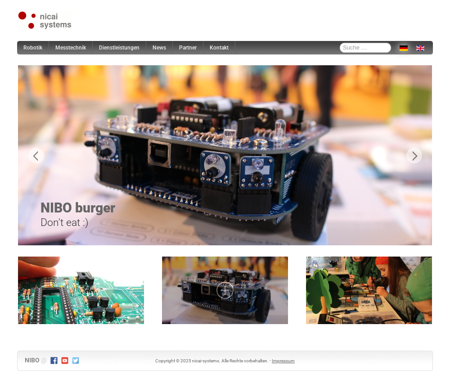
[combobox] (365, 48)
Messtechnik (70, 48)
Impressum (283, 360)
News (159, 48)
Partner (188, 48)
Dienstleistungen (119, 48)
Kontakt (219, 48)
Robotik (32, 48)
